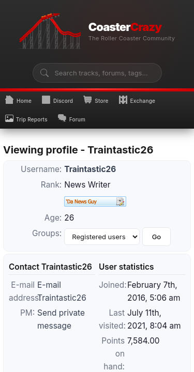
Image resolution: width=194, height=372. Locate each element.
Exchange (137, 100)
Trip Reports (26, 118)
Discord (57, 100)
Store (95, 100)
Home (18, 100)
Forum (71, 118)
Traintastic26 (90, 169)
